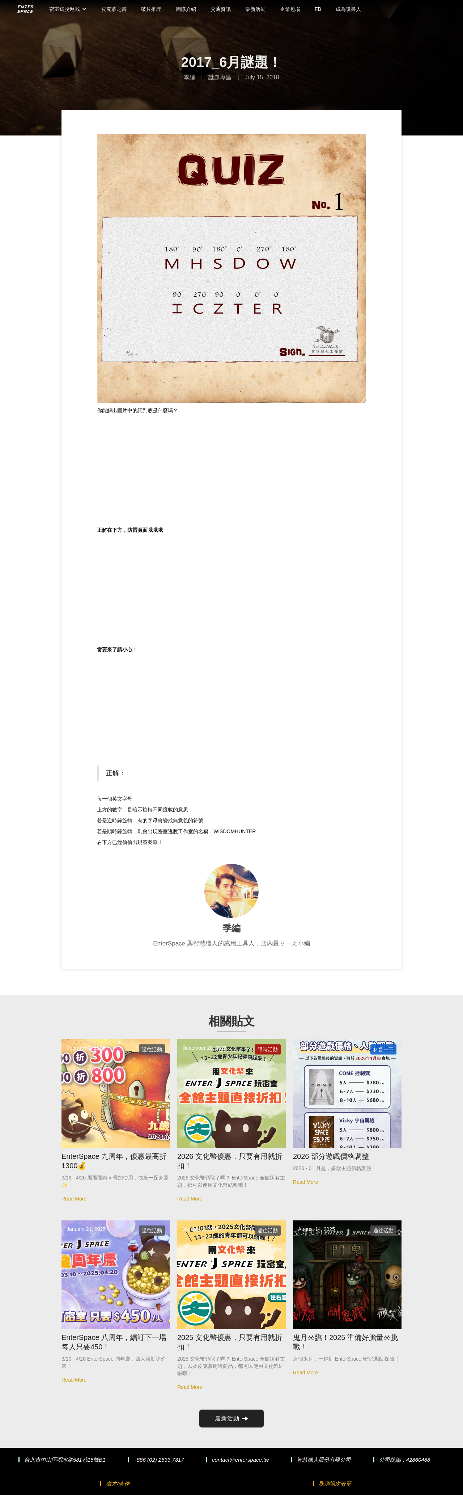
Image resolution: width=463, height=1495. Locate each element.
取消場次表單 (335, 1483)
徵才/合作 (117, 1483)
